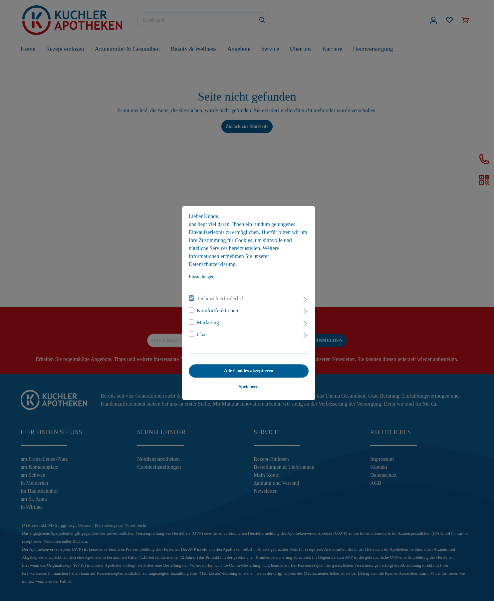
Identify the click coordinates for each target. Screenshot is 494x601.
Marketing (206, 320)
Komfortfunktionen (215, 308)
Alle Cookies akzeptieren (247, 368)
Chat (200, 332)
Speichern (247, 384)
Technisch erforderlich (219, 296)
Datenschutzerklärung (210, 262)
